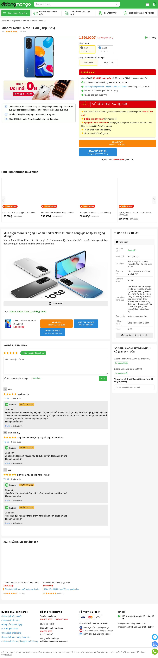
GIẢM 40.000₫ (127, 206)
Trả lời (6, 392)
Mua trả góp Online (9, 627)
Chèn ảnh (36, 372)
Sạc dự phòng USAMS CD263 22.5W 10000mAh (135, 214)
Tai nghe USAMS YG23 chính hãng (95, 213)
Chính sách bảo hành (10, 619)
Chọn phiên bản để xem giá (92, 57)
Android (131, 250)
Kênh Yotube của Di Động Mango (98, 629)
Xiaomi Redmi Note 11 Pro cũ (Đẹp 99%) (15, 577)
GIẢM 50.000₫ (89, 206)
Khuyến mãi (88, 72)
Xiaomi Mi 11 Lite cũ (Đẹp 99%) (41, 577)
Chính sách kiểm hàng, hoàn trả (15, 635)
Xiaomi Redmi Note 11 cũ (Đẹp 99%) (27, 311)
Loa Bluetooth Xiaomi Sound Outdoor (57, 213)
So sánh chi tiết (121, 363)
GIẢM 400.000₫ (50, 206)
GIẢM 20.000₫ (11, 206)
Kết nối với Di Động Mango (93, 622)
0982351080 (118, 159)
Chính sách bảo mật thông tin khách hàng (19, 640)
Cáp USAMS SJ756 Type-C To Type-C (19, 213)
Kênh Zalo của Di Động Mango (97, 632)
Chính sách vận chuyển (11, 615)
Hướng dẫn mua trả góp (11, 623)
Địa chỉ (121, 610)
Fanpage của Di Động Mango (96, 626)
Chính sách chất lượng (11, 631)
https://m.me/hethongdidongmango (31, 412)
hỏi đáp (22, 32)
